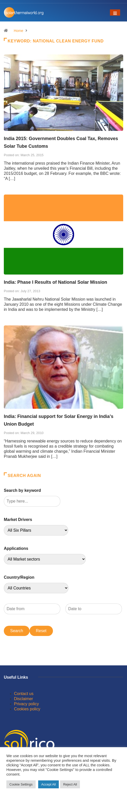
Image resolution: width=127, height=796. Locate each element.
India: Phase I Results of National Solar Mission (55, 282)
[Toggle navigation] (115, 12)
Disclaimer (23, 699)
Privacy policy (26, 704)
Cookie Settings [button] (21, 784)
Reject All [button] (70, 784)
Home (18, 31)
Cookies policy (27, 709)
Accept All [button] (48, 784)
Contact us (23, 693)
